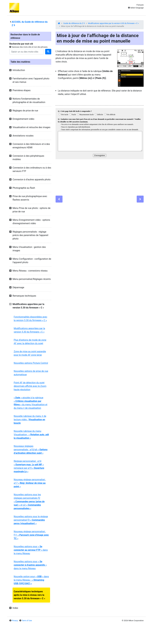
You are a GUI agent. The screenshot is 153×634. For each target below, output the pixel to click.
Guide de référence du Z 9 (74, 23)
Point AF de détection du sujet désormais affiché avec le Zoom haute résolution (30, 386)
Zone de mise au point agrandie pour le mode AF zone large (30, 353)
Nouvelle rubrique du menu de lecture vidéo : (30, 419)
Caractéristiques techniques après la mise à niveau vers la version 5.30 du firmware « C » (29, 595)
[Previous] (59, 199)
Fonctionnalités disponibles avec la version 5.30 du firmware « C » (30, 318)
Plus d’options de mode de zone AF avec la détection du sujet (30, 342)
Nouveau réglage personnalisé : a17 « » (30, 483)
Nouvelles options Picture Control (31, 363)
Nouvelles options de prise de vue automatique (31, 373)
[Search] (26, 51)
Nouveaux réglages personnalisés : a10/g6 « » (30, 449)
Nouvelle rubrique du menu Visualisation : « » (31, 434)
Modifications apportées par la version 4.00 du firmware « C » (113, 23)
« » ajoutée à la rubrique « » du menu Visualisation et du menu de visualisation (30, 402)
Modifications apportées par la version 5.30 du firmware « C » (29, 330)
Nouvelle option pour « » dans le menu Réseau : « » (31, 580)
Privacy (15, 620)
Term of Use (27, 620)
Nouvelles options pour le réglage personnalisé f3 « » (31, 520)
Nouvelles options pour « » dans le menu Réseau (31, 550)
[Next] (140, 199)
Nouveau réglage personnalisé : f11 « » (31, 535)
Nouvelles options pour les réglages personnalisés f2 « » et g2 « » (29, 501)
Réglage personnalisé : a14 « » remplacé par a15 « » (29, 466)
